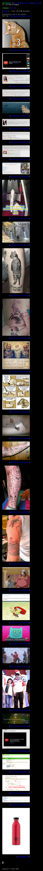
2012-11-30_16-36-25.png (19, 726)
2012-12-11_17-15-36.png (19, 512)
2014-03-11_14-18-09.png (19, 50)
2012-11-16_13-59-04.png (19, 805)
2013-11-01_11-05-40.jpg (19, 218)
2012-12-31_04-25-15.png (19, 412)
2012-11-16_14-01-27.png (19, 793)
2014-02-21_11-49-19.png (19, 99)
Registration (26, 3)
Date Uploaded (15, 16)
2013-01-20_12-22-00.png (19, 295)
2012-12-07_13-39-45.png (19, 643)
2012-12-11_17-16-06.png (19, 462)
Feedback (36, 3)
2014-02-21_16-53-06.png (19, 71)
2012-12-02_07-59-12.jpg (19, 666)
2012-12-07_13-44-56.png (19, 590)
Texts (13, 8)
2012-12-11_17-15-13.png (19, 564)
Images (5, 8)
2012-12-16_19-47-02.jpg (19, 438)
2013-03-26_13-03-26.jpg (19, 245)
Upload (5, 11)
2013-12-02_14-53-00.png (19, 128)
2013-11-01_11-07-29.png (19, 176)
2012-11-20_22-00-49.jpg (19, 772)
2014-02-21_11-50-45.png (19, 86)
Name (24, 16)
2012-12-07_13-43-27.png (19, 622)
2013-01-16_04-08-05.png (19, 371)
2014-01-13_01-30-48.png (19, 116)
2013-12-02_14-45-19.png (19, 142)
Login (16, 3)
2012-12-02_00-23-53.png (19, 710)
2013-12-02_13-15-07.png (19, 159)
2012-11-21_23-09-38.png (19, 751)
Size (29, 16)
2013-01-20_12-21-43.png (19, 338)
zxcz (9, 3)
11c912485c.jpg (23, 857)
